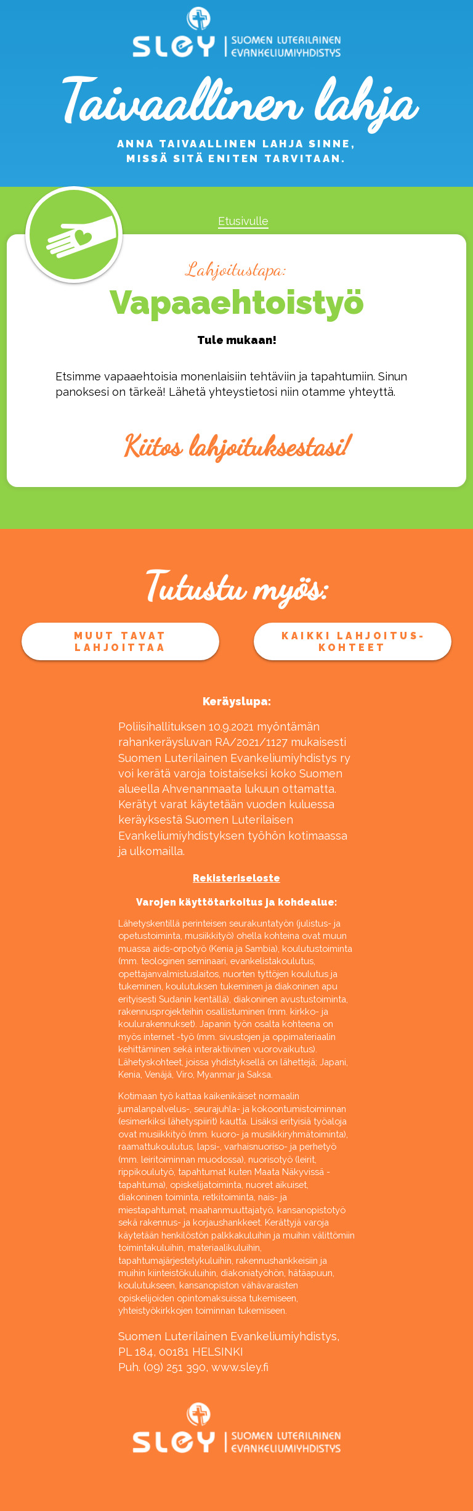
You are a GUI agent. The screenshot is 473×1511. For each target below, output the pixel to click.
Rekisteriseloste (236, 878)
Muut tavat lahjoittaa (121, 641)
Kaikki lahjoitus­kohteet (352, 641)
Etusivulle (243, 221)
